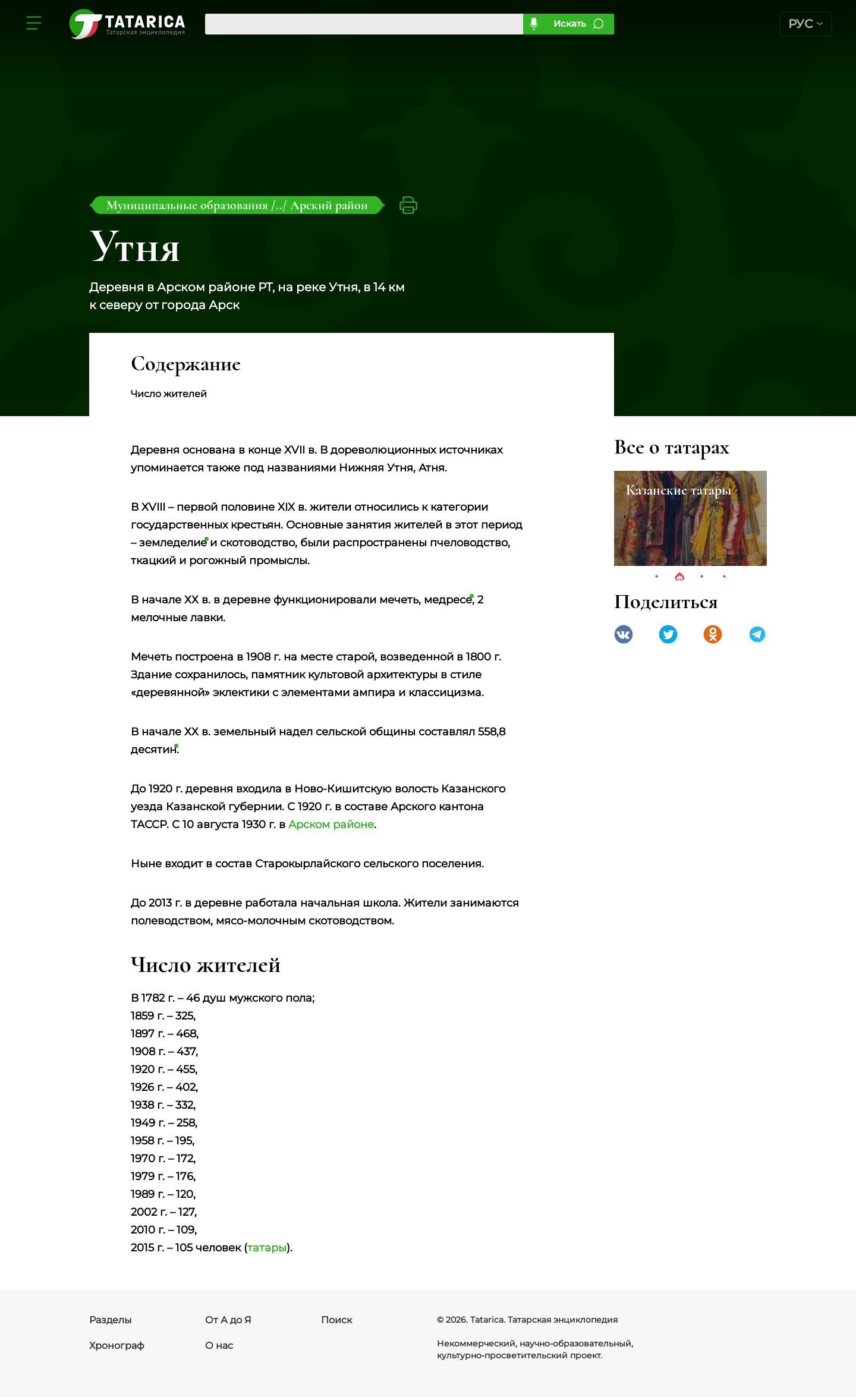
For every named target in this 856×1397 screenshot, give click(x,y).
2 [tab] (679, 577)
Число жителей (169, 393)
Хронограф (116, 1345)
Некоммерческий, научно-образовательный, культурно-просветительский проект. (535, 1349)
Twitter (668, 634)
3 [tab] (702, 577)
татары (267, 1247)
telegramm (757, 634)
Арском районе (331, 824)
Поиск (336, 1320)
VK (623, 634)
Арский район (329, 205)
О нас (219, 1345)
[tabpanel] (690, 518)
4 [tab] (724, 577)
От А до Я (228, 1320)
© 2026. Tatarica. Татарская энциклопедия (527, 1319)
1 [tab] (656, 577)
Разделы (110, 1320)
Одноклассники (712, 634)
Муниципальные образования (188, 205)
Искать (569, 23)
